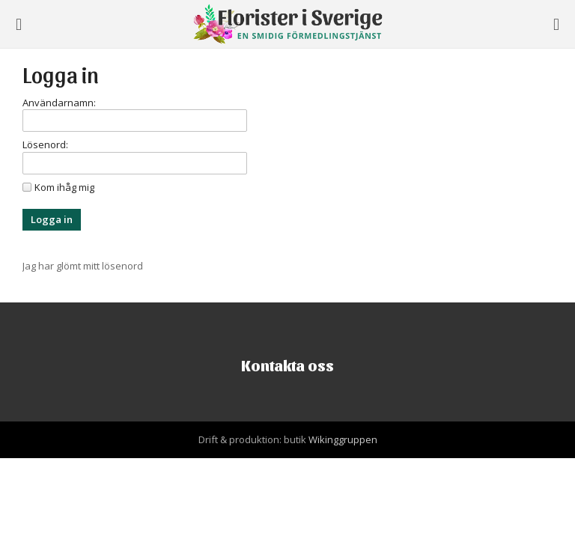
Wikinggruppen (342, 439)
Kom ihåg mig (64, 187)
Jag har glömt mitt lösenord (82, 265)
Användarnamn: (59, 102)
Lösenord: (45, 144)
